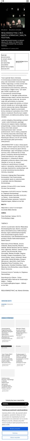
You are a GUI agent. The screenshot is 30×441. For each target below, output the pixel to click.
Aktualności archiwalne (15, 30)
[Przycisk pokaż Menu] (27, 1)
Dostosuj (15, 433)
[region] (15, 424)
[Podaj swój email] (13, 404)
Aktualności (4, 30)
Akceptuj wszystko (15, 428)
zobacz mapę (10, 218)
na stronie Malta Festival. (9, 209)
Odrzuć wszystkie (15, 437)
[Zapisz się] (25, 404)
